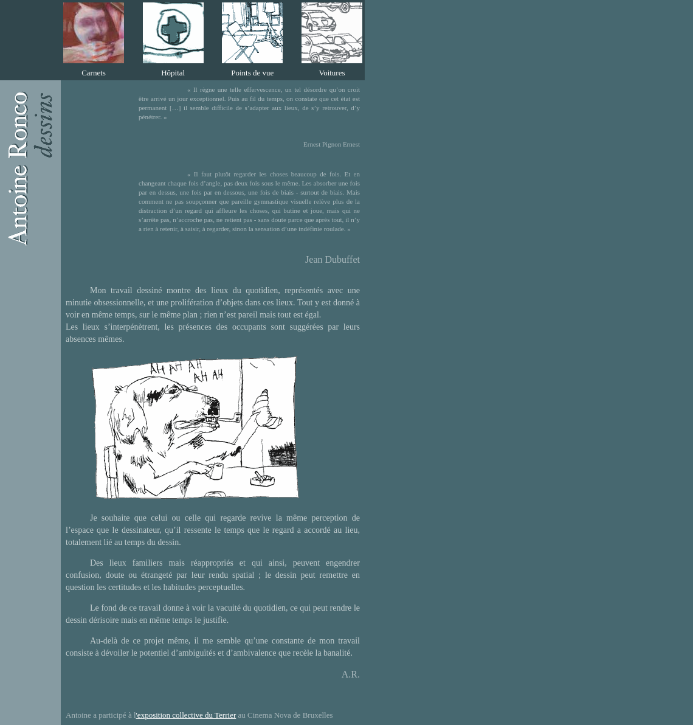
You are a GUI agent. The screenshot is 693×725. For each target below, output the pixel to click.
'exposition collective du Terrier (186, 715)
